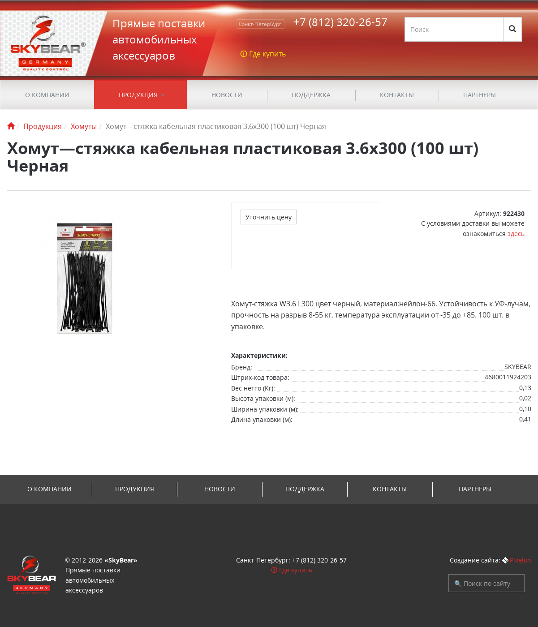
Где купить (295, 570)
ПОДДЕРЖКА (311, 94)
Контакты (397, 94)
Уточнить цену (268, 217)
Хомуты (84, 126)
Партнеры (479, 94)
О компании (47, 94)
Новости (226, 94)
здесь (516, 233)
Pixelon (520, 560)
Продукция (138, 94)
